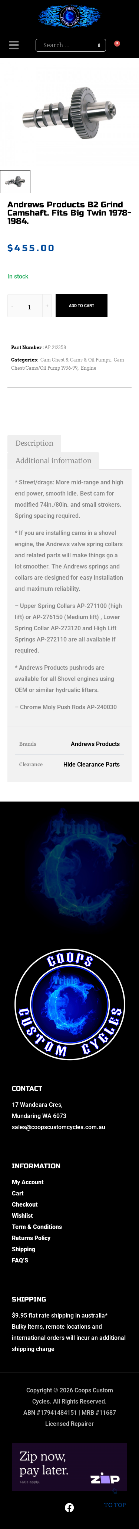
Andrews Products (95, 744)
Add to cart (81, 306)
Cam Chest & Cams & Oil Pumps (75, 360)
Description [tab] (34, 443)
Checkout (25, 1204)
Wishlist (22, 1215)
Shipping (23, 1249)
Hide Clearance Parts (91, 764)
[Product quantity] (29, 307)
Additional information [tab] (54, 460)
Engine (88, 368)
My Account (28, 1182)
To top (115, 1500)
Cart (18, 1193)
